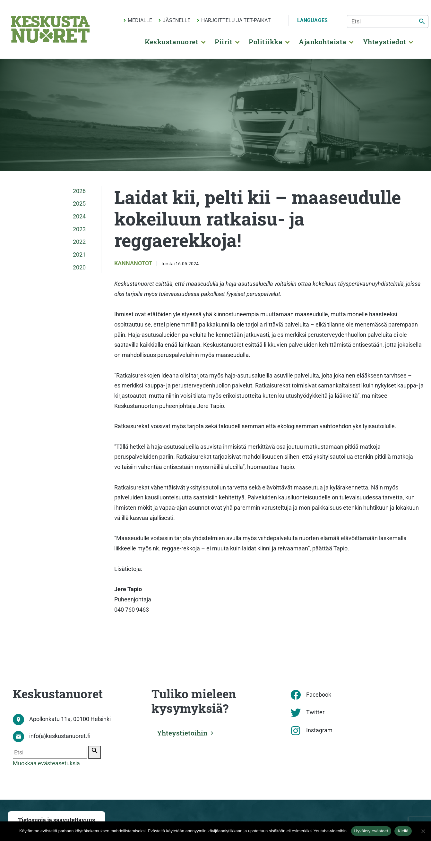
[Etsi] (387, 21)
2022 (79, 242)
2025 (79, 203)
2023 (79, 229)
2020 (79, 267)
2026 (79, 191)
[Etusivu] (50, 29)
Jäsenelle (176, 20)
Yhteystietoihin (182, 732)
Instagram (319, 730)
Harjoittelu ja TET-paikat (236, 20)
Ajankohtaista (322, 41)
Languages (312, 20)
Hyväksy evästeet (371, 830)
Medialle (140, 20)
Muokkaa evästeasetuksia (46, 763)
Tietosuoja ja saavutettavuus (56, 820)
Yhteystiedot (384, 41)
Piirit (223, 41)
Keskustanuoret (171, 41)
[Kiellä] (423, 831)
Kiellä (403, 830)
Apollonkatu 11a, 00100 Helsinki (70, 719)
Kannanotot (133, 263)
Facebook (318, 695)
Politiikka (265, 41)
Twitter (315, 712)
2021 (79, 254)
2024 (79, 216)
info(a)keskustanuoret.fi (60, 736)
